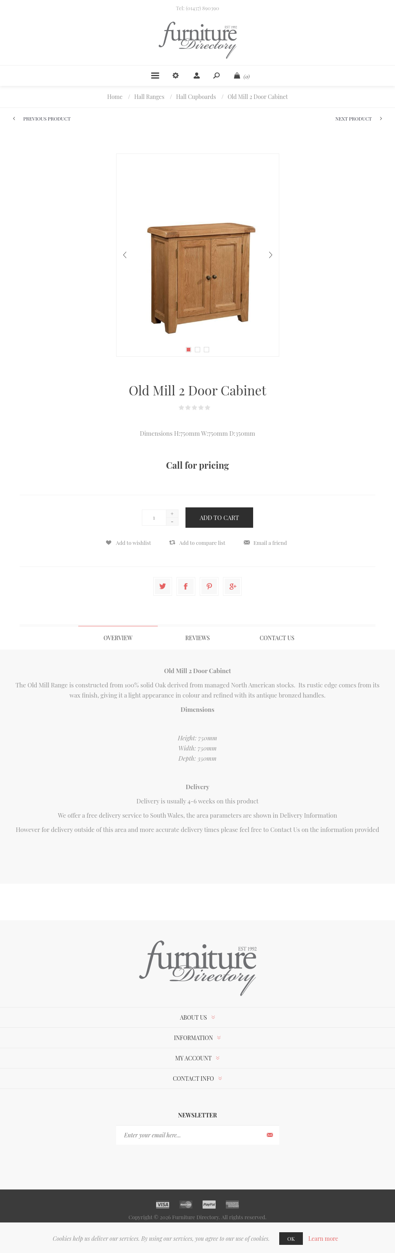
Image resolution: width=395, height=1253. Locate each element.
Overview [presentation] (118, 638)
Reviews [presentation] (197, 638)
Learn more (323, 1238)
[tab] (118, 638)
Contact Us (285, 829)
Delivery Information (308, 815)
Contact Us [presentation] (277, 638)
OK (291, 1238)
